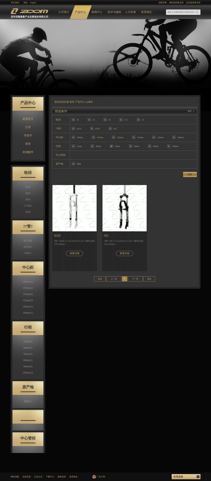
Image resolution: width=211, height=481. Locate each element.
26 (27, 199)
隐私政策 (62, 476)
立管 (28, 127)
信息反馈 (26, 476)
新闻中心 (96, 12)
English (33, 2)
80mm (27, 366)
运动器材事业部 (193, 2)
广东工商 (101, 476)
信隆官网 (162, 2)
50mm (27, 354)
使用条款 (73, 476)
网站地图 (15, 476)
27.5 (27, 205)
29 (27, 212)
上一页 (114, 279)
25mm (27, 341)
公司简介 (63, 12)
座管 (28, 143)
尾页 (149, 279)
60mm (27, 360)
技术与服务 (114, 12)
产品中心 (80, 12)
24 (27, 193)
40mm (27, 347)
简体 (25, 2)
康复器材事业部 (176, 2)
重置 (190, 174)
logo (30, 12)
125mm (28, 300)
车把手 (28, 135)
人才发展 (130, 12)
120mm (28, 294)
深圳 (28, 401)
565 (106, 235)
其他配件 (27, 152)
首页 (72, 102)
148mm (28, 313)
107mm (28, 288)
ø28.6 (28, 247)
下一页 (135, 279)
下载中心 (50, 476)
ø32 (28, 253)
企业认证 (38, 476)
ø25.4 (28, 240)
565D (57, 235)
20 (27, 187)
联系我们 (146, 12)
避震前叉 (27, 118)
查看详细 (74, 253)
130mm (28, 306)
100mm (28, 281)
